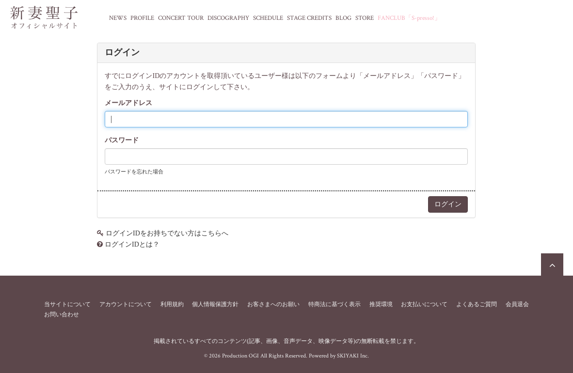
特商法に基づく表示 (334, 304)
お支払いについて (424, 304)
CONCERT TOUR (181, 18)
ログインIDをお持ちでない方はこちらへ (167, 233)
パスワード (122, 140)
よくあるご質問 (476, 304)
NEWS (118, 18)
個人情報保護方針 (215, 304)
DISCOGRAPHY (228, 18)
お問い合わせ (61, 314)
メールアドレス (128, 103)
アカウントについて (125, 304)
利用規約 (172, 304)
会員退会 (517, 304)
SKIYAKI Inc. (353, 355)
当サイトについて (67, 304)
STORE (364, 18)
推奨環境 (381, 304)
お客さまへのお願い (273, 304)
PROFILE (142, 18)
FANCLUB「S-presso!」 (409, 18)
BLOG (343, 18)
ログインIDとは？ (132, 244)
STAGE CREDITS (309, 18)
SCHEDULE (268, 18)
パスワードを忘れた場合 (134, 171)
